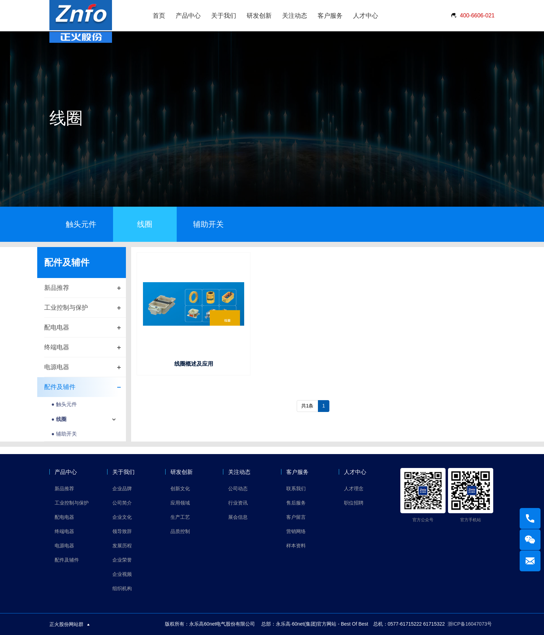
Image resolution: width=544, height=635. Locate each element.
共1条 (307, 405)
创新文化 (180, 488)
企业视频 (122, 574)
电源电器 (56, 367)
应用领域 (180, 503)
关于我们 (223, 15)
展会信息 (238, 517)
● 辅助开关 (64, 434)
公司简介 (122, 503)
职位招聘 (353, 503)
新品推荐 (56, 287)
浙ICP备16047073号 (470, 624)
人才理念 (353, 488)
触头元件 (81, 224)
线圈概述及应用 (193, 364)
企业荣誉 (122, 560)
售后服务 (296, 503)
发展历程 (122, 545)
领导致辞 (122, 531)
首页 (159, 15)
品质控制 (180, 531)
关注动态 (294, 15)
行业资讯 (238, 503)
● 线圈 (58, 419)
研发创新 (259, 15)
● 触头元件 (64, 404)
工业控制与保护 (66, 307)
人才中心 (365, 15)
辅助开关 (208, 224)
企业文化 (122, 517)
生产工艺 (180, 517)
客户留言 (296, 517)
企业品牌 (122, 488)
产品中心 (188, 15)
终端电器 (56, 347)
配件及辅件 (59, 386)
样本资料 (296, 545)
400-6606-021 (472, 16)
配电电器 (56, 327)
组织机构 (122, 588)
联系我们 (296, 488)
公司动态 (238, 488)
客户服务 (330, 15)
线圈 (144, 224)
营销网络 (296, 531)
